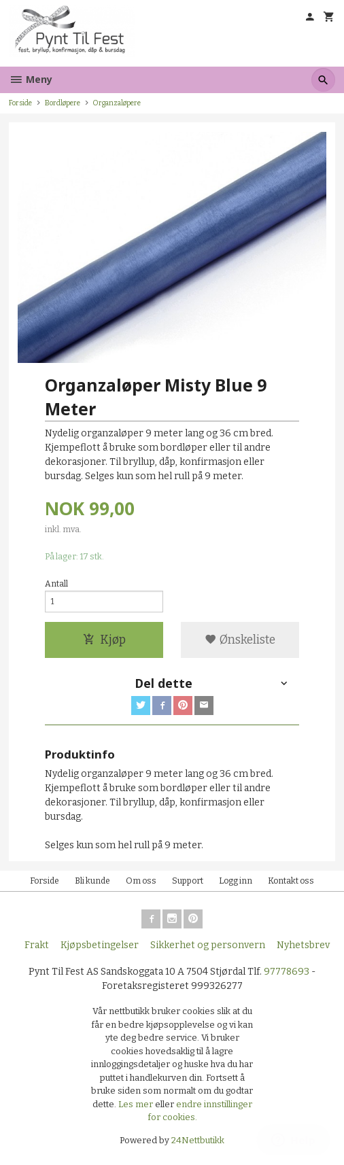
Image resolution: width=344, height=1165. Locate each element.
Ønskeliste (240, 640)
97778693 (286, 971)
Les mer (136, 1104)
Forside (20, 103)
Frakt (36, 945)
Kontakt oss (291, 881)
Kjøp (104, 640)
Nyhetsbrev (303, 945)
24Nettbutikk (197, 1140)
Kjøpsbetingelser (100, 945)
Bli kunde (92, 881)
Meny (30, 79)
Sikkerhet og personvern (207, 945)
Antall (56, 584)
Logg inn (235, 881)
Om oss (141, 881)
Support (187, 881)
